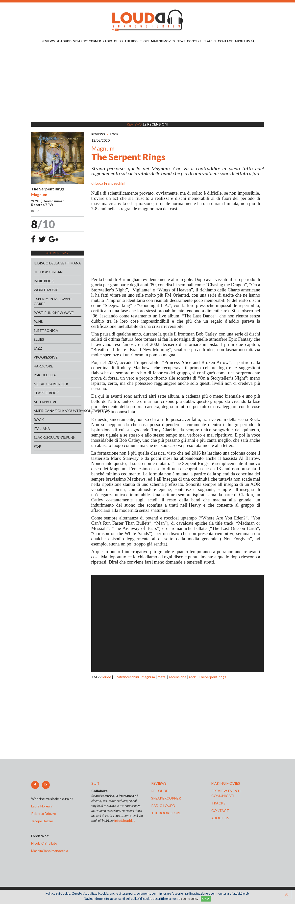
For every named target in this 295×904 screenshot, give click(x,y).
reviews (159, 783)
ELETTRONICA (46, 330)
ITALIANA (42, 428)
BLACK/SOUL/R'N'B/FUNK (54, 437)
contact (220, 810)
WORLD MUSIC (46, 290)
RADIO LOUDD (112, 41)
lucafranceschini (126, 677)
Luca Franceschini (110, 183)
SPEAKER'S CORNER (87, 41)
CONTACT (225, 41)
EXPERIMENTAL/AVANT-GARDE (53, 301)
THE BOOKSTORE (136, 41)
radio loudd (163, 805)
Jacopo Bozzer (42, 821)
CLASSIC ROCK (46, 393)
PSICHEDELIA (45, 375)
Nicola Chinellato (44, 843)
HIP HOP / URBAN (48, 272)
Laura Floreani (42, 806)
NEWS (180, 41)
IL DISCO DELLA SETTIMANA (57, 263)
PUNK (38, 321)
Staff (95, 783)
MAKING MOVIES (163, 41)
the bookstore (166, 813)
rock (192, 677)
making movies (225, 783)
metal (162, 677)
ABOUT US (242, 41)
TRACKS (210, 41)
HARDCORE (43, 366)
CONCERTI (194, 41)
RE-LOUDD (64, 41)
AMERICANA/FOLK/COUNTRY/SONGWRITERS (57, 411)
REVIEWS (48, 41)
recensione (177, 677)
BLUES (39, 339)
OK (206, 899)
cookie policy (189, 899)
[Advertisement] (147, 83)
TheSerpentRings (212, 677)
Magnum (148, 677)
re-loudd (160, 791)
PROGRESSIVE (46, 357)
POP (37, 446)
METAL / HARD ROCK (51, 384)
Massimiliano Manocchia (49, 851)
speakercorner (166, 798)
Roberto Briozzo (43, 813)
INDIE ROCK (44, 281)
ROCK (39, 419)
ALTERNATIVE (45, 402)
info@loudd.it (124, 820)
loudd (106, 677)
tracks (218, 803)
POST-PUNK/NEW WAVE (54, 312)
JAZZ (38, 348)
